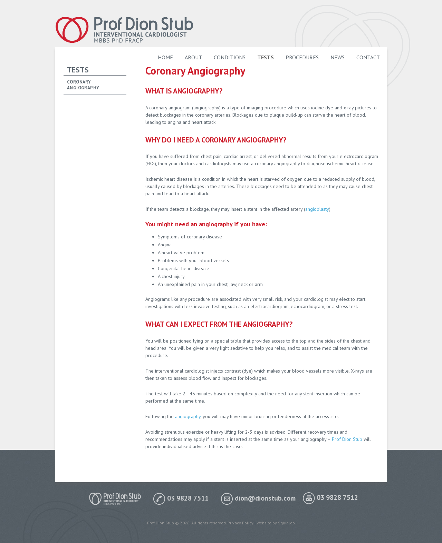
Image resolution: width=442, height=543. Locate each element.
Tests (265, 57)
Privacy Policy (240, 522)
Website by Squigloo (276, 522)
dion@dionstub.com (258, 498)
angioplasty (317, 209)
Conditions (230, 57)
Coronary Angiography (83, 85)
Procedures (302, 57)
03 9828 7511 (181, 498)
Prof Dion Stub (347, 439)
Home (165, 57)
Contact (368, 57)
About (193, 57)
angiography (188, 416)
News (337, 57)
